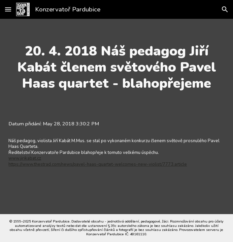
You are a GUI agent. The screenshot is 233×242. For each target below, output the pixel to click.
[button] (8, 9)
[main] (116, 67)
